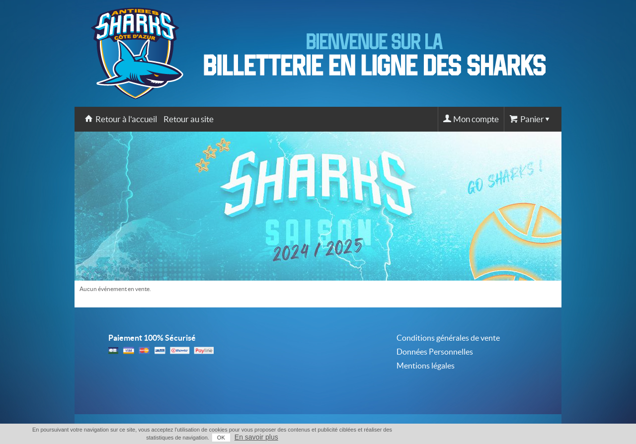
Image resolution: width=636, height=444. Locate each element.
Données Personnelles (435, 351)
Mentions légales (426, 365)
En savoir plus (256, 437)
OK (221, 438)
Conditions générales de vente (448, 337)
